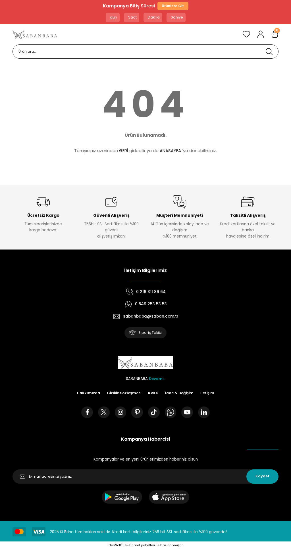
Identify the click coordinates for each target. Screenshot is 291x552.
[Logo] (35, 35)
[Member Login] (260, 35)
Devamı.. (157, 380)
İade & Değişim (180, 394)
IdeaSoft (115, 547)
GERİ (123, 151)
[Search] (145, 52)
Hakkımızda (86, 394)
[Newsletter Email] (145, 479)
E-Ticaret (132, 547)
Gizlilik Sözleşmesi (123, 394)
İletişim (209, 394)
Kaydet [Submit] (262, 479)
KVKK (153, 394)
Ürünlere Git (173, 6)
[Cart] (274, 35)
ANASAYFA (170, 151)
